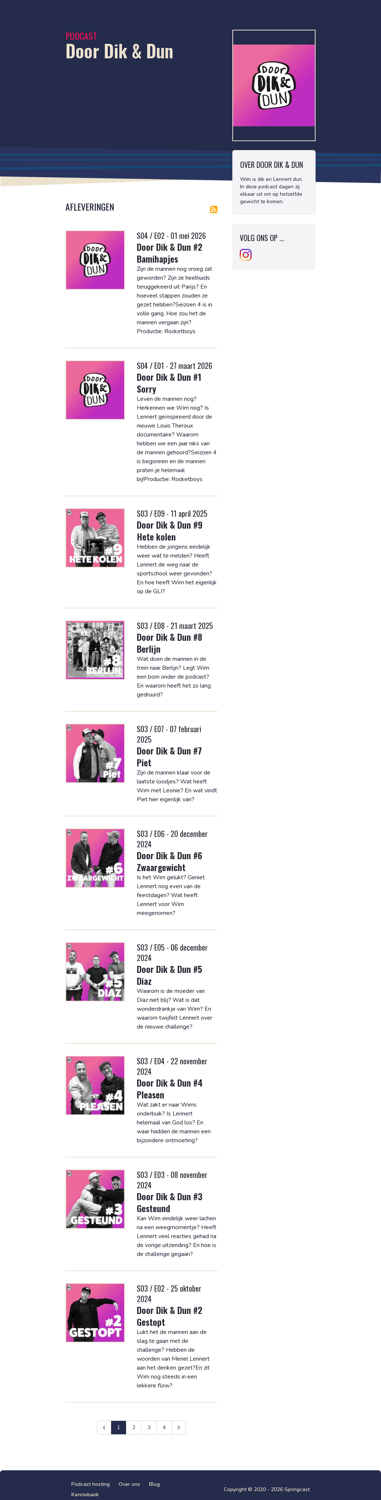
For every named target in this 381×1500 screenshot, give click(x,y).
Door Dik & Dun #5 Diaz (169, 974)
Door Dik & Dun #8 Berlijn (169, 642)
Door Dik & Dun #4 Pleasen (170, 1088)
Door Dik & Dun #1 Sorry (169, 382)
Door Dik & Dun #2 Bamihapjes (169, 252)
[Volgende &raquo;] (179, 1428)
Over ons (129, 1484)
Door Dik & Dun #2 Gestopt (169, 1315)
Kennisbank (85, 1494)
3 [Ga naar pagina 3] (149, 1427)
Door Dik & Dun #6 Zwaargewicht (169, 861)
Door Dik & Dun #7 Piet (169, 756)
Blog (154, 1484)
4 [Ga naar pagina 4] (164, 1427)
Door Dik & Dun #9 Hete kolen (170, 530)
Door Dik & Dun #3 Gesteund (169, 1202)
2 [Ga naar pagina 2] (133, 1427)
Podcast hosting (90, 1484)
